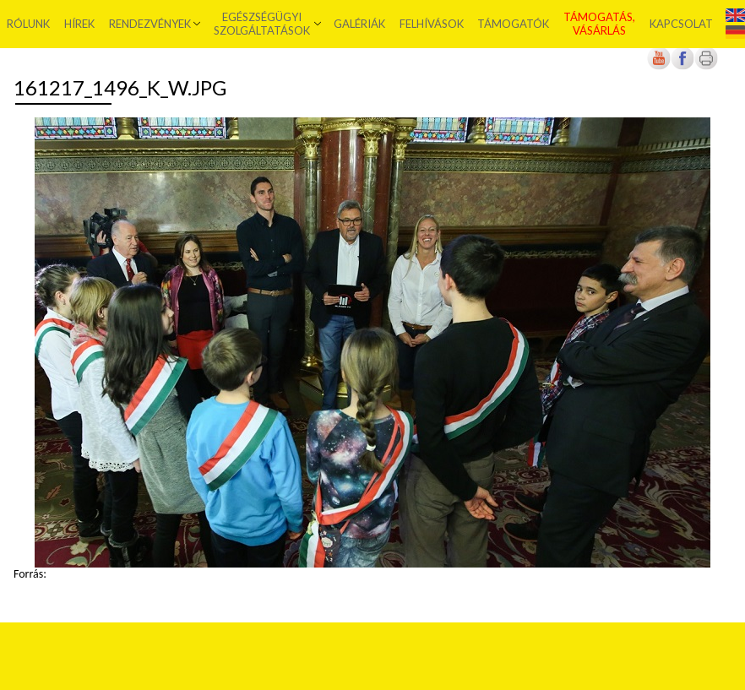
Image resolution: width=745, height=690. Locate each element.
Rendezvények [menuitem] (150, 23)
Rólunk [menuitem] (28, 23)
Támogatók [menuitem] (513, 23)
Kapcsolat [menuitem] (681, 23)
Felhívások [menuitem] (432, 23)
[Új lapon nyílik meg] (682, 66)
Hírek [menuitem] (79, 23)
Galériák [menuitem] (359, 23)
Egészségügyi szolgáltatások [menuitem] (262, 23)
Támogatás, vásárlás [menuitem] (599, 23)
